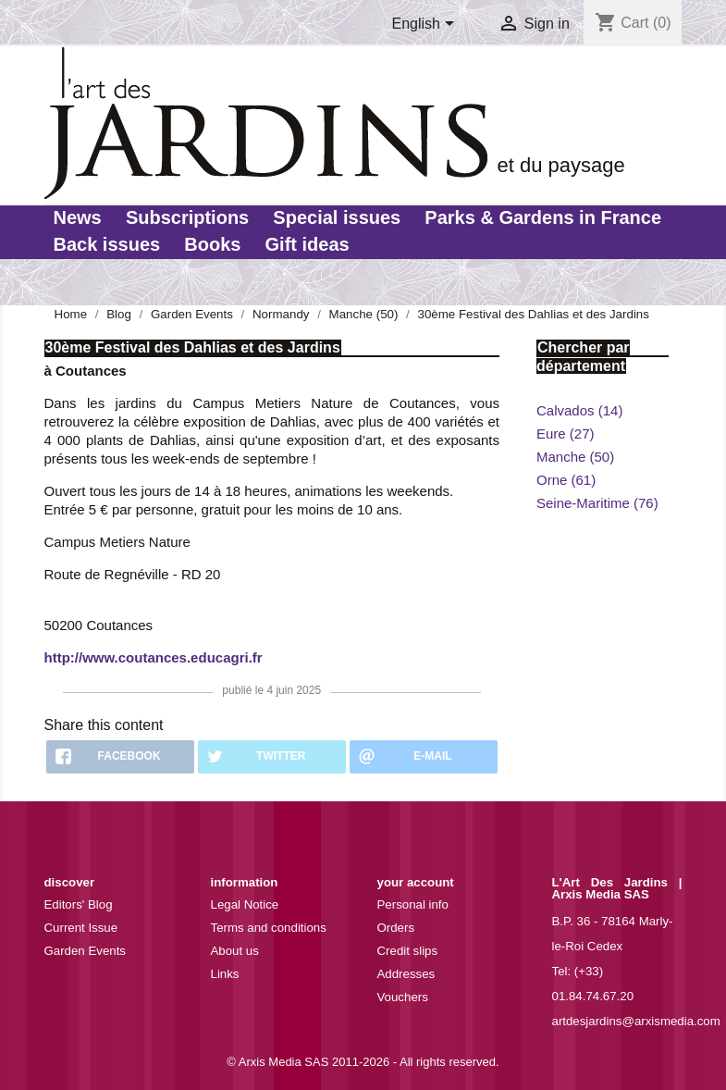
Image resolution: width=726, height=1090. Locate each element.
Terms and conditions (268, 928)
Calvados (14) (579, 410)
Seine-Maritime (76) (597, 503)
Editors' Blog (78, 904)
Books (212, 244)
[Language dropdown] (426, 25)
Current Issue (81, 928)
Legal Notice (245, 904)
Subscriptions (187, 217)
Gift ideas (307, 244)
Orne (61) (566, 480)
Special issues (336, 217)
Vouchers (402, 997)
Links (225, 974)
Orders (396, 928)
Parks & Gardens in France (543, 217)
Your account (415, 882)
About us (235, 951)
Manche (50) (575, 456)
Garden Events (85, 951)
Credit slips (407, 951)
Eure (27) (565, 433)
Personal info (413, 904)
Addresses (406, 974)
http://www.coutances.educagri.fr (153, 657)
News (78, 217)
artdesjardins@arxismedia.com (636, 1021)
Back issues (107, 244)
